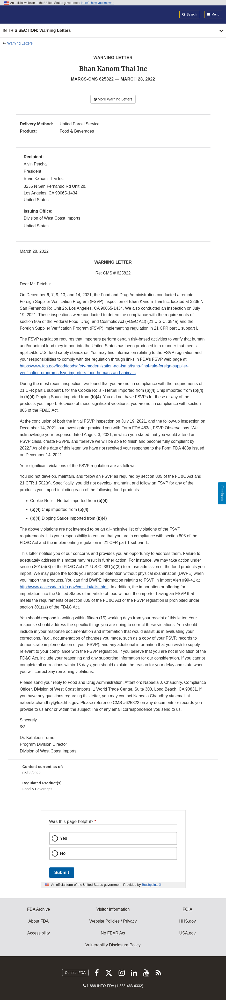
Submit (61, 872)
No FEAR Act (113, 933)
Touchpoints (150, 885)
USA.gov (187, 933)
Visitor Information (113, 909)
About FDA (38, 921)
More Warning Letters (113, 99)
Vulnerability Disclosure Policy (113, 945)
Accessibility (38, 933)
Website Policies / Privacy (113, 921)
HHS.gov (187, 921)
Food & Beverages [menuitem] (38, 789)
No (63, 853)
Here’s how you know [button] (97, 3)
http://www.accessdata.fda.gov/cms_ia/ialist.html (64, 587)
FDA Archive (38, 909)
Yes (63, 838)
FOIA (187, 909)
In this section (37, 31)
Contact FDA (75, 972)
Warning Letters (20, 43)
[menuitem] (113, 771)
